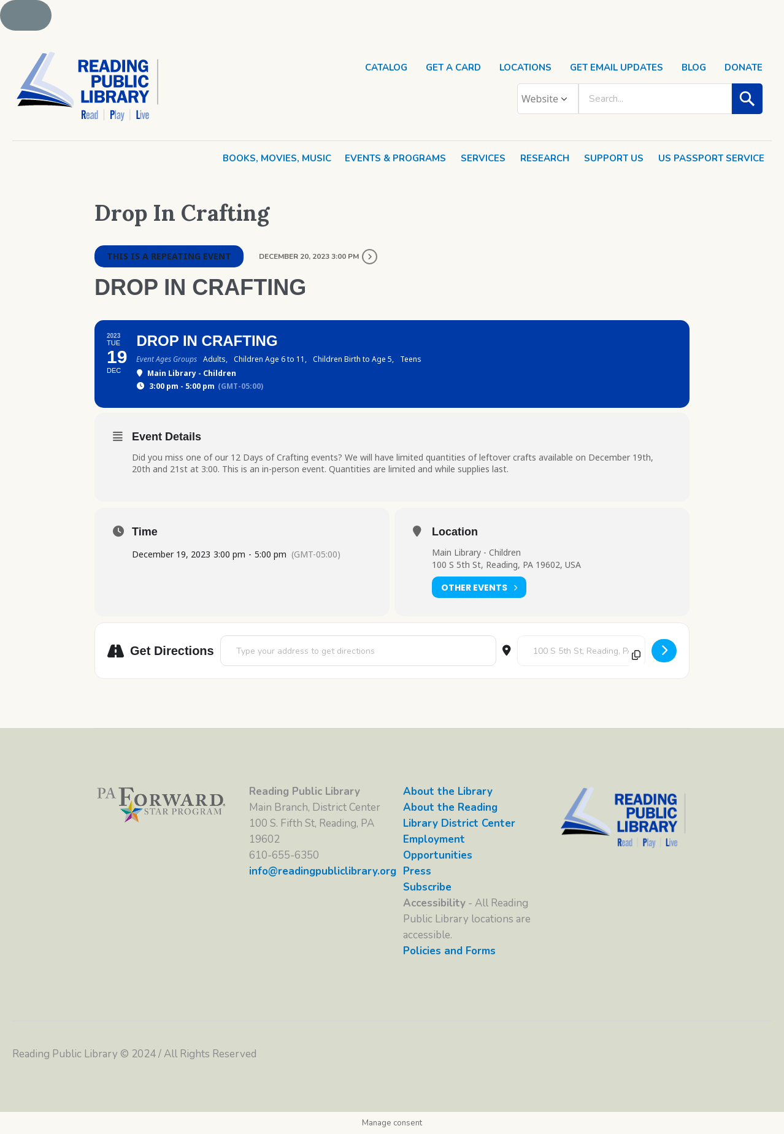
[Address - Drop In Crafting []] (358, 650)
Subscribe (427, 887)
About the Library (448, 791)
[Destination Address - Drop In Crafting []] (581, 650)
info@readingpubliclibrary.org (322, 871)
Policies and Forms (449, 951)
